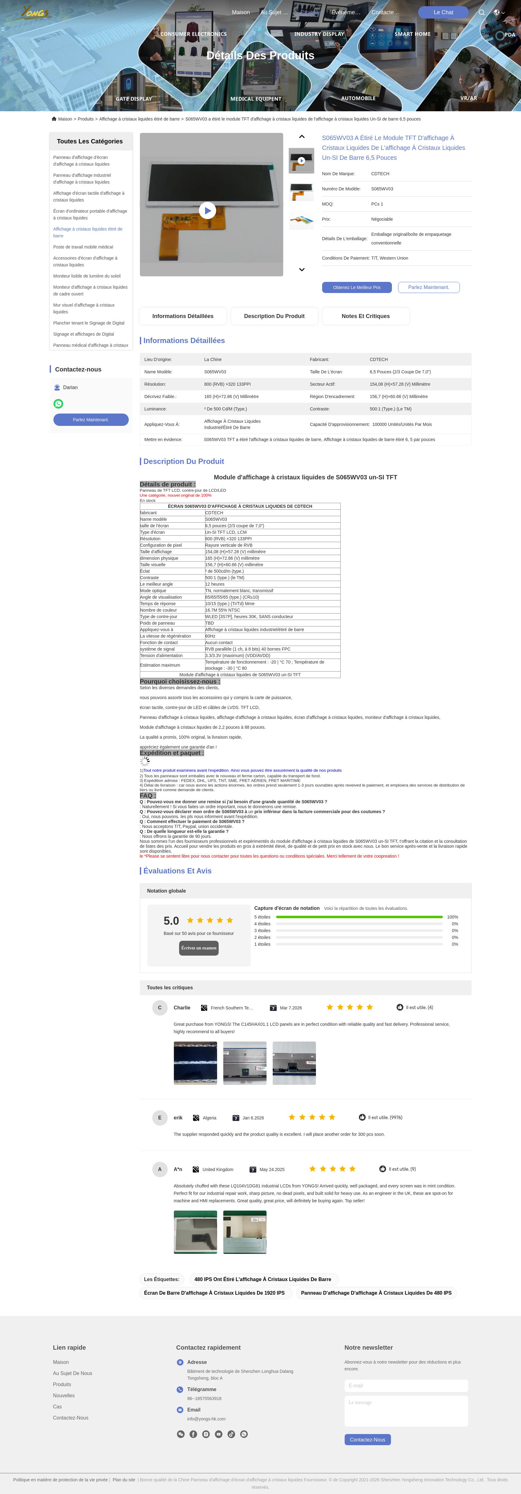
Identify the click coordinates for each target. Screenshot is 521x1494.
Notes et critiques (366, 316)
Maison (241, 12)
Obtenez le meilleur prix (365, 287)
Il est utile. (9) (402, 1169)
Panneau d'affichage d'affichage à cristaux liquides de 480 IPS (376, 1293)
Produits (86, 119)
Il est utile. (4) (419, 1007)
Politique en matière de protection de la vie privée (60, 1479)
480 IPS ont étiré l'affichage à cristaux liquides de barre (263, 1279)
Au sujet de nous (72, 1373)
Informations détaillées (182, 316)
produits (310, 12)
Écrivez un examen (198, 948)
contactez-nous (386, 12)
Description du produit (274, 316)
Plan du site (124, 1479)
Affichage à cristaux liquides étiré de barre (139, 119)
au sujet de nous (275, 12)
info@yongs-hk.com (206, 1418)
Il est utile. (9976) (385, 1117)
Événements (346, 12)
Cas (57, 1406)
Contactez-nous (71, 1417)
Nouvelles (64, 1395)
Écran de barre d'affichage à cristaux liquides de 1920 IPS (214, 1293)
